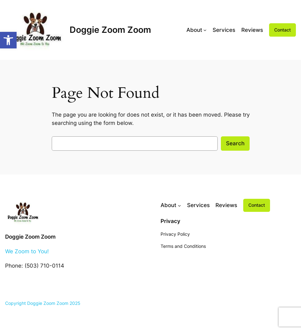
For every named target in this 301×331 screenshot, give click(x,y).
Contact (282, 29)
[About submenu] (205, 30)
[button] (8, 40)
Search (235, 143)
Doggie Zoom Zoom (110, 30)
